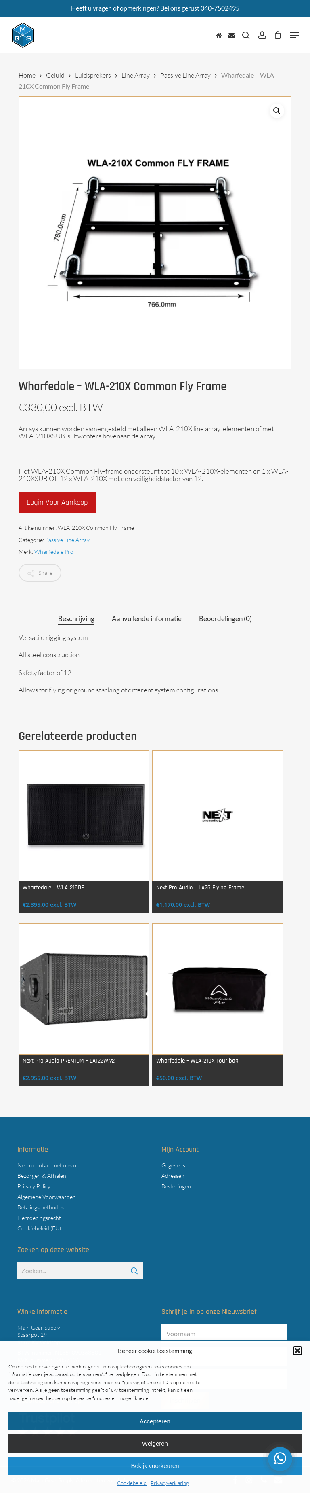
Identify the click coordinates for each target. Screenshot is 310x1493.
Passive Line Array (185, 75)
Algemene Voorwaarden (46, 1196)
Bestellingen (176, 1186)
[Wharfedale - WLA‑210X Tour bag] (217, 989)
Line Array (135, 75)
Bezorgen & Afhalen (41, 1175)
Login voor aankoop (57, 502)
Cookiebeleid (132, 1483)
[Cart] (278, 35)
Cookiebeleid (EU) (39, 1228)
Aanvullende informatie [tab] (147, 618)
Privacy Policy (33, 1186)
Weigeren (155, 1443)
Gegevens (173, 1165)
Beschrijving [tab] (76, 618)
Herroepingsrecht (39, 1217)
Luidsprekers (93, 75)
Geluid (55, 75)
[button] (297, 1351)
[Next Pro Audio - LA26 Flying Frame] (217, 815)
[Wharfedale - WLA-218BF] (84, 815)
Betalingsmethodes (40, 1207)
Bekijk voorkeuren (155, 1465)
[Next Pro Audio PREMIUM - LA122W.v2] (84, 989)
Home (27, 75)
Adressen (172, 1175)
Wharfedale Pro (53, 551)
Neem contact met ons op (48, 1165)
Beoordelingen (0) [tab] (225, 618)
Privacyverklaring (170, 1483)
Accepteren (155, 1421)
